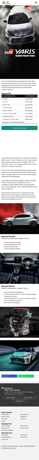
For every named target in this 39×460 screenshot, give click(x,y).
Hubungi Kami (24, 414)
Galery (3, 421)
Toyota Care (23, 437)
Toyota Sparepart (6, 437)
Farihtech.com (7, 448)
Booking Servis (5, 428)
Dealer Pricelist (5, 426)
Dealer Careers (5, 416)
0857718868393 (10, 397)
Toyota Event (23, 435)
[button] (9, 376)
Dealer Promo (24, 426)
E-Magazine (23, 416)
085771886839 (28, 397)
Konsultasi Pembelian (7, 430)
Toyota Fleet (4, 435)
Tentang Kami (5, 414)
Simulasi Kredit (24, 428)
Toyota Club (4, 439)
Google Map (19, 401)
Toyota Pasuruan (14, 390)
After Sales (4, 419)
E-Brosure (23, 419)
